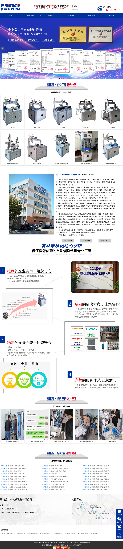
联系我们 (111, 15)
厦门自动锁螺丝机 (7, 533)
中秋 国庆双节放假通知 (56, 479)
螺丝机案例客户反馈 (37, 441)
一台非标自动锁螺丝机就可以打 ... (59, 482)
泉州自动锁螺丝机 (19, 533)
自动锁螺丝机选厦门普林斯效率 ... (18, 489)
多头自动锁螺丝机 (86, 163)
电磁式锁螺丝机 (111, 163)
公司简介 (30, 15)
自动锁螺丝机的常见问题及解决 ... (100, 466)
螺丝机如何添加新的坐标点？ (17, 479)
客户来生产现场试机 (12, 441)
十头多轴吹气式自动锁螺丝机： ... (18, 487)
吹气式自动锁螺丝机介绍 (56, 484)
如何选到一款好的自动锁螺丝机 (17, 484)
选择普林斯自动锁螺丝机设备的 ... (59, 476)
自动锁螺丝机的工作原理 (56, 487)
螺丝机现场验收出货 (86, 441)
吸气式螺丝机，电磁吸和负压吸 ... (59, 468)
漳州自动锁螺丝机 (32, 533)
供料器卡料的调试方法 (15, 471)
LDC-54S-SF (111, 127)
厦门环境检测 (95, 533)
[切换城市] (75, 9)
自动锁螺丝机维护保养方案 (57, 489)
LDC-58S (86, 127)
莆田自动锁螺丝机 (83, 533)
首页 (10, 15)
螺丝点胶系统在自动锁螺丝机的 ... (100, 482)
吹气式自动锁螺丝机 (61, 163)
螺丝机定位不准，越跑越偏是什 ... (18, 468)
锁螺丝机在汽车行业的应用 (16, 474)
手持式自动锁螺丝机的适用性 (58, 471)
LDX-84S (12, 127)
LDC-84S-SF (37, 163)
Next (120, 48)
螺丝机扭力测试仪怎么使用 (98, 476)
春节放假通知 (53, 474)
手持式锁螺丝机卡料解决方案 (99, 484)
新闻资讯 (71, 15)
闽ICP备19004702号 (72, 542)
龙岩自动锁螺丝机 (57, 533)
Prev (2, 48)
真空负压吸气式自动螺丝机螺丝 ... (100, 471)
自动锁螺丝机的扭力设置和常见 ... (100, 487)
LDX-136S (61, 127)
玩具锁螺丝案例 (111, 441)
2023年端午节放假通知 (56, 466)
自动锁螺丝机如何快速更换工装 (17, 466)
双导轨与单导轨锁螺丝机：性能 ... (18, 482)
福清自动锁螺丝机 (70, 533)
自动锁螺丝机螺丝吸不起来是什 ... (18, 476)
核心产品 (51, 15)
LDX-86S (37, 127)
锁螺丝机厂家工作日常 (62, 441)
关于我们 (68, 241)
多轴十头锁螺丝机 (12, 163)
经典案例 (91, 15)
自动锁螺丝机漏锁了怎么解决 (99, 468)
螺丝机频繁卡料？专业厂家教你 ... (100, 474)
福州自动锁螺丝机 (45, 533)
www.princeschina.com (51, 542)
